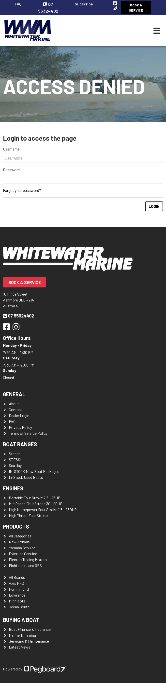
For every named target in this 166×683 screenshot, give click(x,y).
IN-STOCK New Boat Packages (34, 471)
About (14, 403)
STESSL (15, 459)
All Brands (17, 577)
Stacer (14, 453)
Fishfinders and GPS (25, 565)
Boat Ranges (20, 444)
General (14, 394)
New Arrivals (19, 541)
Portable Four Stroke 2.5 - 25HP (34, 497)
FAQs (13, 421)
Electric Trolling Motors (28, 559)
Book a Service (136, 7)
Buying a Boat (21, 619)
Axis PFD (16, 583)
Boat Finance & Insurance (30, 629)
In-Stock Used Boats (26, 477)
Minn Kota (17, 601)
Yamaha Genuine (22, 547)
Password (11, 169)
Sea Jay (15, 465)
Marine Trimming (22, 635)
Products (16, 526)
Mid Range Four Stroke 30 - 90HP (35, 503)
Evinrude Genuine (23, 553)
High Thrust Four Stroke (28, 515)
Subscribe (84, 3)
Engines (13, 488)
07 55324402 (18, 315)
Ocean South (19, 606)
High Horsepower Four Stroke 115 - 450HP (43, 509)
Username (11, 149)
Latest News (19, 647)
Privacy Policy (20, 427)
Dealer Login (19, 415)
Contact (15, 409)
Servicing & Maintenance (29, 641)
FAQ (18, 3)
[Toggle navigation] (157, 31)
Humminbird (19, 589)
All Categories (20, 535)
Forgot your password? (22, 190)
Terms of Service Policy (28, 433)
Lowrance (17, 595)
